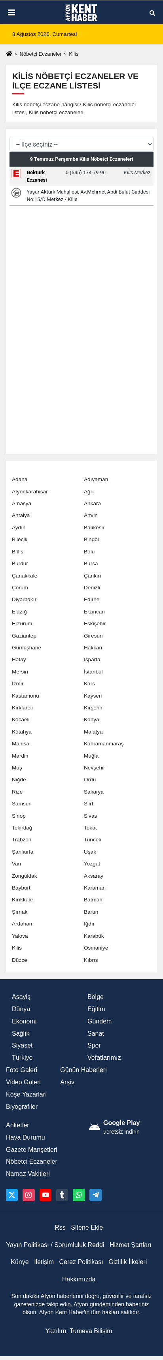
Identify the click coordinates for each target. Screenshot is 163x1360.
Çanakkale (24, 576)
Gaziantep (24, 636)
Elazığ (19, 612)
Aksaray (93, 876)
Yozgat (92, 864)
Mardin (20, 756)
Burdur (20, 563)
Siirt (88, 804)
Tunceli (92, 840)
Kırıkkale (22, 900)
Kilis (17, 948)
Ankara (92, 503)
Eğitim (96, 1009)
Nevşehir (94, 768)
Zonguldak (24, 876)
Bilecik (19, 539)
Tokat (90, 828)
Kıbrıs (91, 960)
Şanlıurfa (22, 852)
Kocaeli (21, 719)
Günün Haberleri (83, 1070)
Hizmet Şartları (131, 1244)
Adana (19, 479)
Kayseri (93, 696)
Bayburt (21, 888)
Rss (60, 1227)
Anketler (17, 1125)
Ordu (90, 780)
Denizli (92, 588)
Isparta (92, 659)
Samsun (22, 804)
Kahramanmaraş (104, 744)
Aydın (19, 527)
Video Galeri (23, 1082)
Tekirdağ (22, 828)
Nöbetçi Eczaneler (40, 54)
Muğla (91, 756)
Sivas (90, 816)
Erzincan (94, 612)
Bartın (91, 912)
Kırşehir (93, 708)
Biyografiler (22, 1106)
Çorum (20, 588)
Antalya (21, 515)
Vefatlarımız (104, 1057)
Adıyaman (96, 479)
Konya (91, 719)
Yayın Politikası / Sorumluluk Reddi (55, 1244)
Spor (94, 1045)
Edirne (91, 599)
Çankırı (92, 576)
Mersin (20, 672)
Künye (19, 1261)
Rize (17, 792)
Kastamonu (25, 696)
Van (16, 864)
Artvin (91, 515)
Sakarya (94, 792)
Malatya (93, 732)
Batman (93, 900)
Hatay (19, 659)
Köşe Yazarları (26, 1094)
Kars (89, 684)
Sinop (19, 816)
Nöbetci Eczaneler (31, 1161)
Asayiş (21, 996)
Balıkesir (94, 527)
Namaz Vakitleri (28, 1173)
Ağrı (89, 492)
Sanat (95, 1033)
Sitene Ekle (87, 1227)
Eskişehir (95, 623)
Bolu (89, 552)
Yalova (20, 936)
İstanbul (93, 672)
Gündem (99, 1021)
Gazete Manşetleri (31, 1149)
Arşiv (67, 1082)
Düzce (19, 960)
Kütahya (22, 732)
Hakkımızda (78, 1279)
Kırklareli (22, 708)
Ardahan (22, 924)
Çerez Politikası (81, 1261)
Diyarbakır (24, 599)
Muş (17, 768)
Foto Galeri (21, 1070)
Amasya (21, 503)
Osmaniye (96, 948)
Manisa (20, 744)
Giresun (93, 636)
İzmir (17, 684)
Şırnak (19, 912)
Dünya (21, 1009)
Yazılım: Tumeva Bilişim (78, 1331)
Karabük (94, 936)
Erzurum (22, 623)
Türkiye (22, 1057)
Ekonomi (24, 1021)
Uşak (90, 852)
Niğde (19, 780)
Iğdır (89, 924)
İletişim (44, 1261)
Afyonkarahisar (30, 492)
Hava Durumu (25, 1137)
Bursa (91, 563)
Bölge (95, 996)
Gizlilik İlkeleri (127, 1261)
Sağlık (20, 1033)
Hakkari (93, 648)
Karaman (95, 888)
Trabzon (21, 840)
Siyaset (22, 1045)
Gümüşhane (26, 648)
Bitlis (17, 552)
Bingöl (91, 539)
